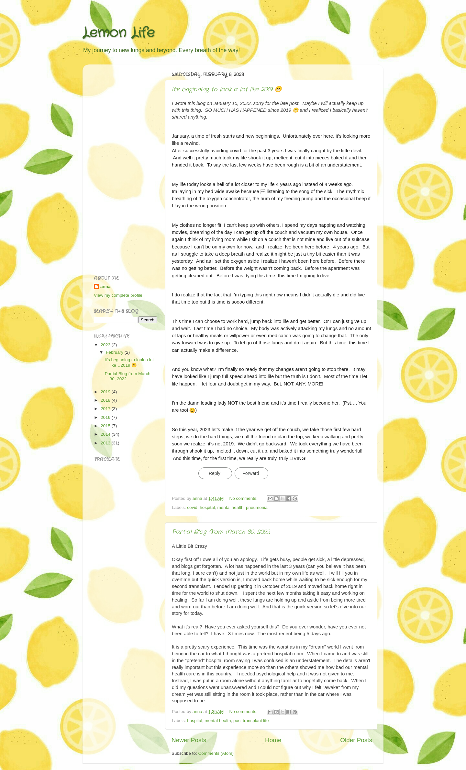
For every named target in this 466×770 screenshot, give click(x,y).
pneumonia (257, 507)
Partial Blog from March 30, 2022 (221, 532)
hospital (207, 507)
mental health (230, 507)
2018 (106, 400)
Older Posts (356, 740)
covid (192, 507)
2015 (106, 425)
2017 (106, 408)
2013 (106, 443)
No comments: (244, 498)
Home (273, 740)
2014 (106, 434)
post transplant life (251, 720)
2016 (106, 417)
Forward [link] (250, 473)
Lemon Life (119, 33)
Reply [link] (214, 473)
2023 (106, 344)
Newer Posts (189, 740)
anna (105, 286)
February (115, 352)
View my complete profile (118, 295)
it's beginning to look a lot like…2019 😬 (227, 89)
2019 (106, 391)
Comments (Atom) (216, 753)
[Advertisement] (120, 166)
